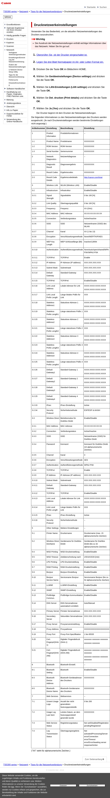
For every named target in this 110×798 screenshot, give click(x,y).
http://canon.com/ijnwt (93, 177)
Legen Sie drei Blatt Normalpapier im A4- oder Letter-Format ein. (70, 62)
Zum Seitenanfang (94, 759)
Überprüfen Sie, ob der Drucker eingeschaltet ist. (61, 55)
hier (12, 787)
